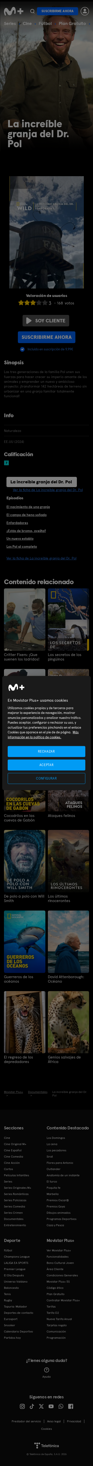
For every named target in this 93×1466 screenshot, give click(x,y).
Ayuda (46, 1372)
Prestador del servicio (26, 1421)
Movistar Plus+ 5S (58, 1281)
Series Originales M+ (17, 1188)
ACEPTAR (46, 765)
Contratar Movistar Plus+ (63, 1300)
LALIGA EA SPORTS (16, 1263)
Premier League (15, 1269)
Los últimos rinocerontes (59, 898)
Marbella (53, 1194)
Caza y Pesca (55, 1225)
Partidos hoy (12, 1337)
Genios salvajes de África (64, 1059)
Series (10, 23)
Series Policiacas (15, 1200)
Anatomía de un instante (63, 1175)
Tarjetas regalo (57, 1325)
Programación (56, 1337)
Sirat (50, 1156)
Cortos (8, 1169)
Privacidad (74, 1421)
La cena (52, 1144)
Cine (27, 23)
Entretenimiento (15, 1225)
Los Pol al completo (21, 546)
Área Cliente (55, 1269)
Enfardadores (17, 523)
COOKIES (46, 1429)
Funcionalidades (57, 1256)
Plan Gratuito (72, 23)
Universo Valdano (16, 1281)
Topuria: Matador (15, 1306)
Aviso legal (54, 1421)
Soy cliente (45, 320)
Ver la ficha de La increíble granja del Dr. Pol (48, 490)
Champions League (17, 1256)
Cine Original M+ (15, 1144)
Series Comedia (14, 1206)
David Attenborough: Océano (66, 979)
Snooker (9, 1325)
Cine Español (13, 1150)
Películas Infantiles (16, 1175)
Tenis (7, 1294)
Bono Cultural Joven (60, 1263)
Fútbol (45, 23)
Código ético (55, 1288)
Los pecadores (56, 1150)
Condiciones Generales (62, 1275)
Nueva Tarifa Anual (59, 1319)
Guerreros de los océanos (18, 979)
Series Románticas (16, 1194)
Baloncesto (11, 1288)
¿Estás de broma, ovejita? (26, 531)
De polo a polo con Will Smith (24, 898)
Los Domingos (56, 1138)
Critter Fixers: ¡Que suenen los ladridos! (21, 657)
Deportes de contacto (18, 1313)
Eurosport (10, 1319)
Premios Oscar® (58, 1200)
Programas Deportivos (61, 1219)
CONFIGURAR (46, 778)
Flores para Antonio (60, 1163)
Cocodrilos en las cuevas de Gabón (19, 817)
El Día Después (14, 1275)
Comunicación (56, 1331)
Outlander (54, 1169)
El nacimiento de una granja (28, 507)
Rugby (8, 1300)
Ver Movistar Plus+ (59, 1250)
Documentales (13, 1219)
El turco (52, 1181)
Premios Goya (56, 1206)
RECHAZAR (46, 751)
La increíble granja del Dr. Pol (41, 481)
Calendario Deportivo (18, 1331)
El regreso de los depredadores (18, 1059)
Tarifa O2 (53, 1313)
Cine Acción (12, 1163)
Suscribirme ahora (57, 11)
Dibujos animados (58, 1212)
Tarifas (51, 1306)
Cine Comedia (13, 1156)
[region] (46, 733)
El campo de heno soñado (26, 515)
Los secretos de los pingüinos (64, 657)
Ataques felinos (61, 815)
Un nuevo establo (19, 538)
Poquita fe (54, 1188)
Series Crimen (13, 1212)
